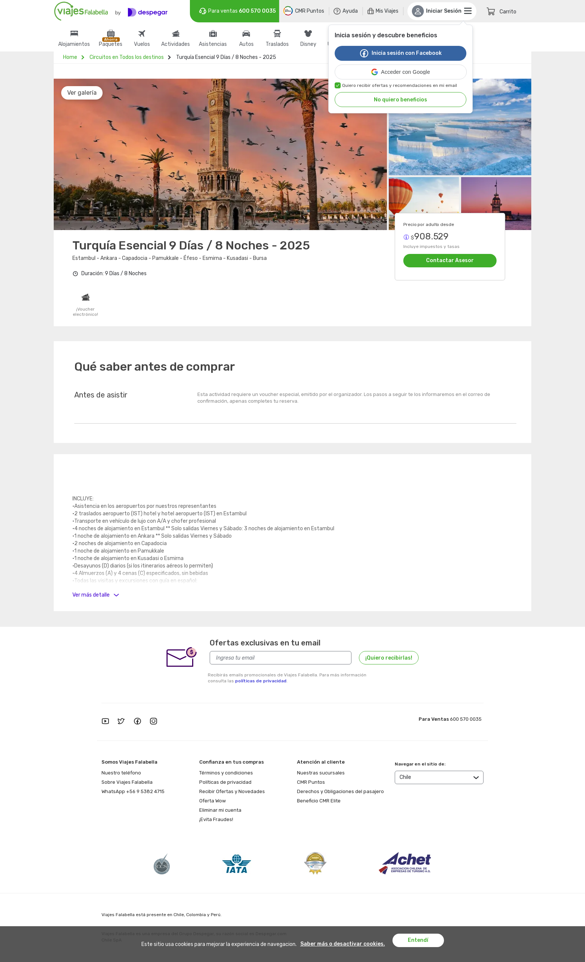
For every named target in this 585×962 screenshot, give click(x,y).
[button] (401, 72)
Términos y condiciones (226, 773)
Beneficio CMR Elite (319, 801)
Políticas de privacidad (225, 782)
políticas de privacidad (261, 680)
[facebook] (137, 722)
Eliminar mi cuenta (220, 810)
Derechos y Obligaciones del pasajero (340, 791)
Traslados (277, 44)
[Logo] (111, 11)
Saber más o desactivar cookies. (342, 944)
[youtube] (105, 722)
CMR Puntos (311, 782)
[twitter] (121, 722)
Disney (308, 44)
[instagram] (153, 722)
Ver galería (82, 92)
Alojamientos (74, 44)
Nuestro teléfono (121, 773)
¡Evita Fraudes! (216, 819)
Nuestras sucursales (321, 773)
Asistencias (213, 44)
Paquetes (110, 44)
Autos (246, 44)
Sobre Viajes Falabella (127, 782)
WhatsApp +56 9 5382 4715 (133, 791)
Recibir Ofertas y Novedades (232, 791)
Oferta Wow (212, 801)
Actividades (175, 44)
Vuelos (142, 44)
